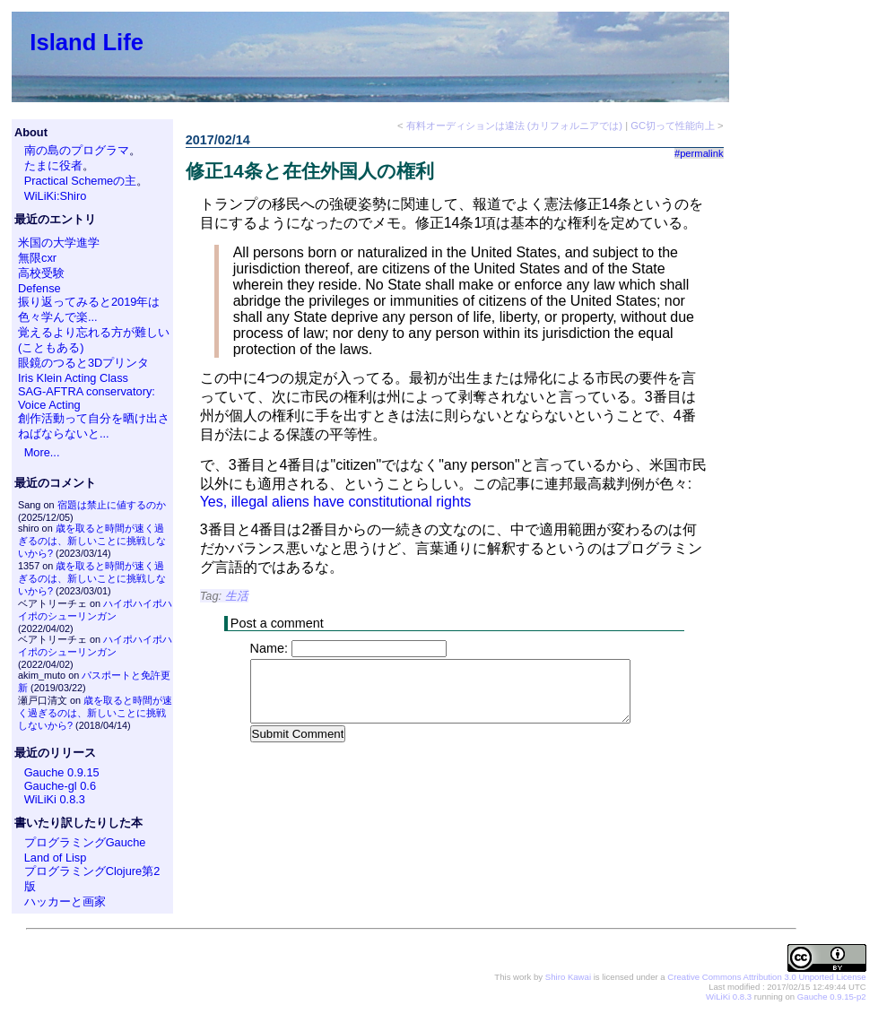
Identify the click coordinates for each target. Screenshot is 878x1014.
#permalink (699, 153)
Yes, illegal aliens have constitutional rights (336, 501)
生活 (236, 595)
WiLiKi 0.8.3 (54, 799)
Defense (39, 288)
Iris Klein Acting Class (73, 378)
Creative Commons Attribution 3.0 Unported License (766, 977)
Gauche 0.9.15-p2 (831, 996)
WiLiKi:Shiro (55, 196)
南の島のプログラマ (76, 150)
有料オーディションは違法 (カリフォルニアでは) (514, 125)
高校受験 (41, 273)
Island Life (86, 42)
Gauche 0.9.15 (62, 772)
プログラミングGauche (85, 842)
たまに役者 (53, 165)
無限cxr (37, 257)
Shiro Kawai (568, 977)
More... (42, 452)
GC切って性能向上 (672, 125)
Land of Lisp (55, 857)
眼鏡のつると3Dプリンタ (83, 362)
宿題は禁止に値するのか (111, 504)
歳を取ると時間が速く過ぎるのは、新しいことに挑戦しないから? (92, 541)
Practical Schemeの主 (80, 180)
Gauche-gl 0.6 (60, 786)
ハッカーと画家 (65, 901)
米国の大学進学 (59, 242)
